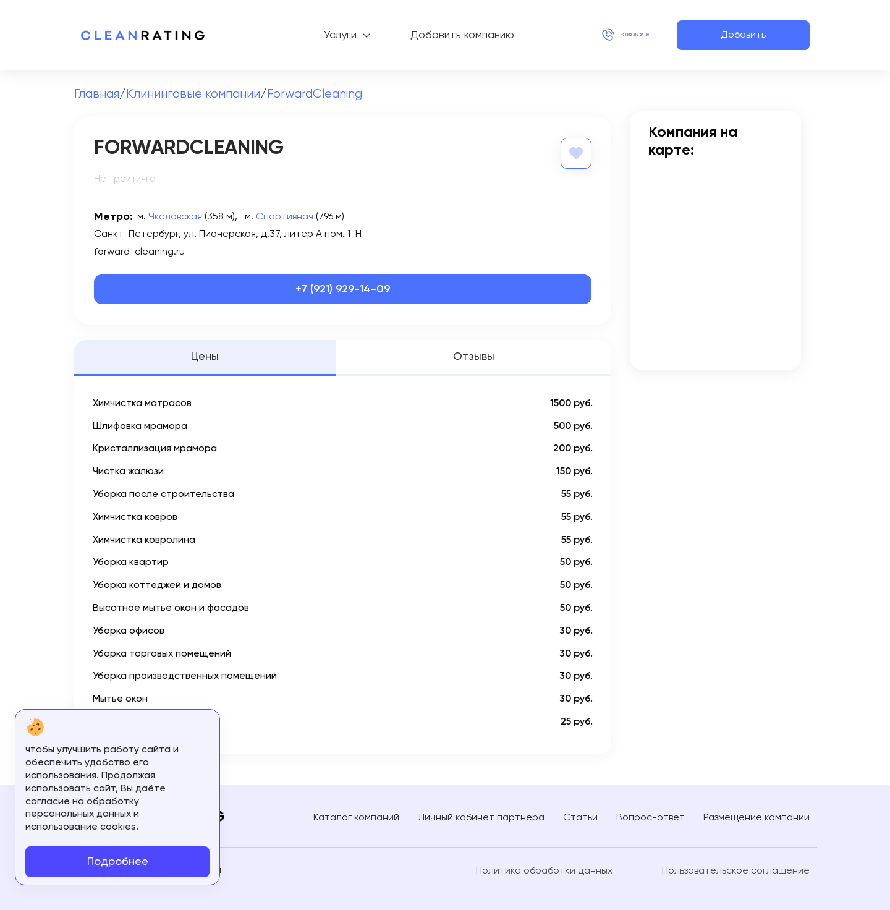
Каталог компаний (356, 816)
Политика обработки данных (544, 870)
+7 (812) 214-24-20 (596, 35)
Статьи (580, 816)
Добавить (743, 35)
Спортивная (284, 216)
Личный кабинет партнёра (481, 816)
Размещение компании (756, 816)
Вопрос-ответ (650, 816)
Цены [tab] (205, 355)
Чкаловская (175, 216)
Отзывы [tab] (473, 355)
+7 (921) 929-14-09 (342, 288)
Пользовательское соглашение (736, 870)
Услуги (301, 35)
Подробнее (117, 861)
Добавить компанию (423, 35)
